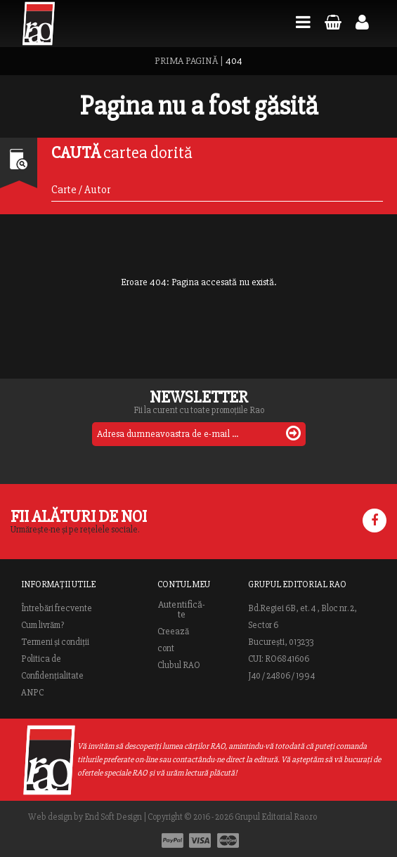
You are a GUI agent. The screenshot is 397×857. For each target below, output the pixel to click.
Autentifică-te (181, 610)
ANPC (32, 692)
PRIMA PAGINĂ (186, 61)
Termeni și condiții (55, 642)
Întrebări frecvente (56, 608)
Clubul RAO (178, 665)
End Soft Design (113, 817)
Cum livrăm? (42, 625)
